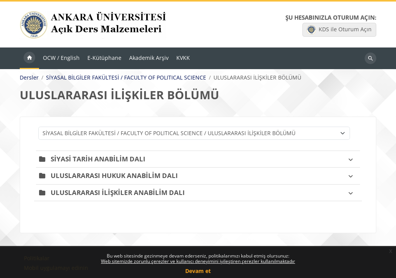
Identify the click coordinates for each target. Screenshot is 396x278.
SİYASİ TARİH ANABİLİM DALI (98, 158)
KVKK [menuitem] (183, 58)
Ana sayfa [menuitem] (29, 59)
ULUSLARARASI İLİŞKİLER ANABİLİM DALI (118, 192)
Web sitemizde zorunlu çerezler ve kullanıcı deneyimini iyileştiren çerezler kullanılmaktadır (198, 261)
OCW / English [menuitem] (61, 58)
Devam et (198, 271)
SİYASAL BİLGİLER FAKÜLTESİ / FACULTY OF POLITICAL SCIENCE (126, 78)
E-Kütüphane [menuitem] (104, 58)
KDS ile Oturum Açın (339, 29)
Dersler (29, 78)
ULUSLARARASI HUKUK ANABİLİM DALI (114, 175)
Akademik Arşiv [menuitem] (149, 58)
